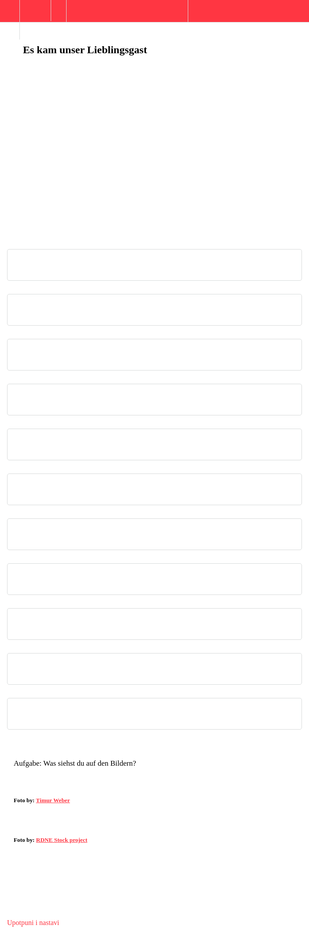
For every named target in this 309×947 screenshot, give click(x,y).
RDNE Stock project (61, 840)
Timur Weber (53, 800)
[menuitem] (35, 20)
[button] (9, 15)
